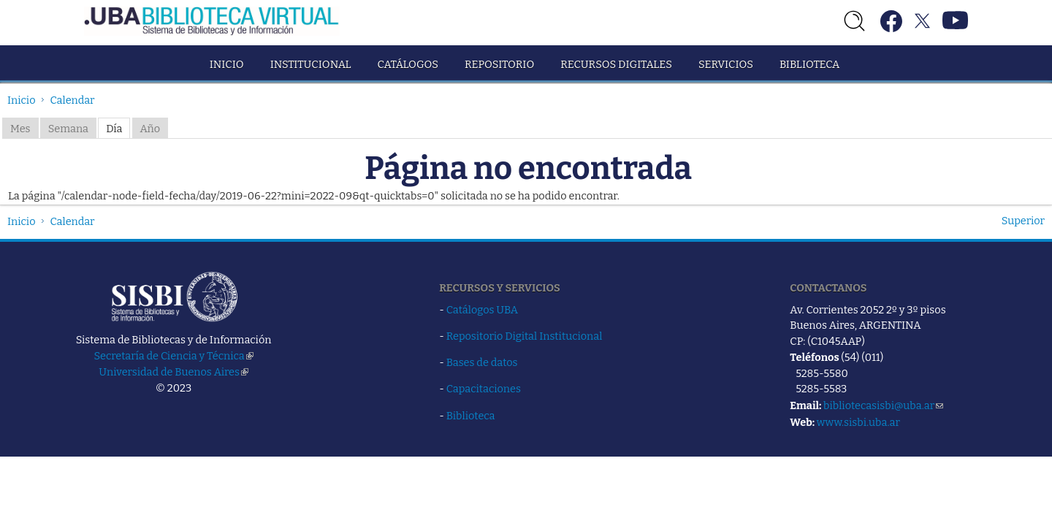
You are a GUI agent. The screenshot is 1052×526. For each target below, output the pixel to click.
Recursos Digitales (616, 64)
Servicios (725, 64)
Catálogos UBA (482, 309)
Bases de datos (482, 362)
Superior (1023, 220)
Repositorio (499, 64)
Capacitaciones (483, 388)
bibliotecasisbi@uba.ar (883, 405)
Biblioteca (809, 64)
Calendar (72, 100)
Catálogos (408, 64)
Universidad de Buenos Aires (173, 371)
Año (150, 128)
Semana (68, 128)
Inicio (227, 64)
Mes (20, 128)
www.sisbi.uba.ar (858, 422)
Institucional (310, 64)
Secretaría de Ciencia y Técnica (174, 355)
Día (114, 128)
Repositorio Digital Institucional (524, 336)
